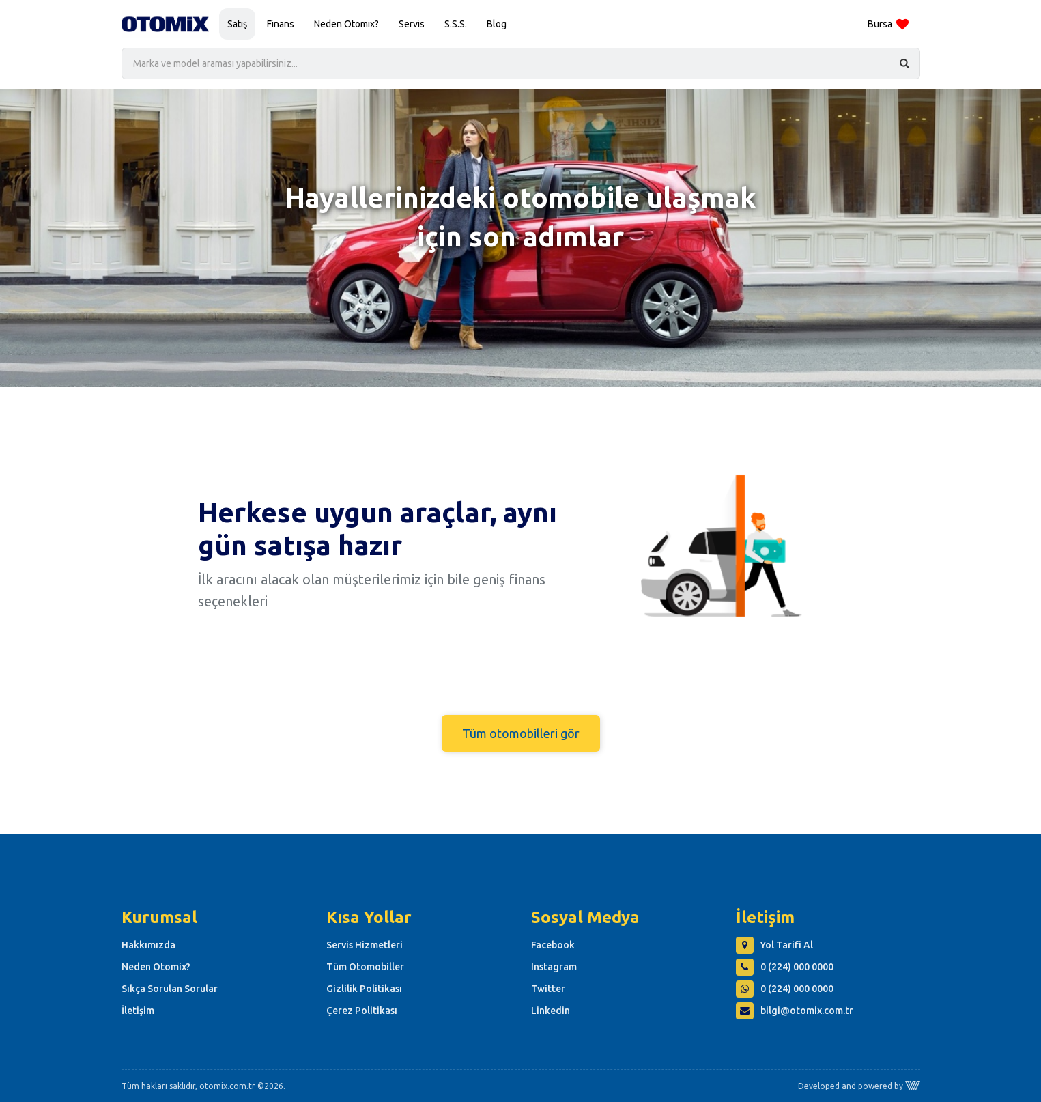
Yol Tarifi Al (774, 944)
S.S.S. (455, 23)
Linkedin (550, 1010)
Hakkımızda (148, 944)
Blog (497, 23)
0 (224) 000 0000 (784, 966)
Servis (412, 23)
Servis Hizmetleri (364, 944)
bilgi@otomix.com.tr (794, 1010)
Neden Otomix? (346, 23)
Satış (237, 23)
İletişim (138, 1010)
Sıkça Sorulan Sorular (170, 988)
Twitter (548, 988)
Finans (280, 23)
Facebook (553, 944)
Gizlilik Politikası (364, 988)
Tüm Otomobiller (365, 966)
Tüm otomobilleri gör (521, 733)
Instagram (554, 966)
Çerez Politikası (361, 1010)
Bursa (888, 24)
